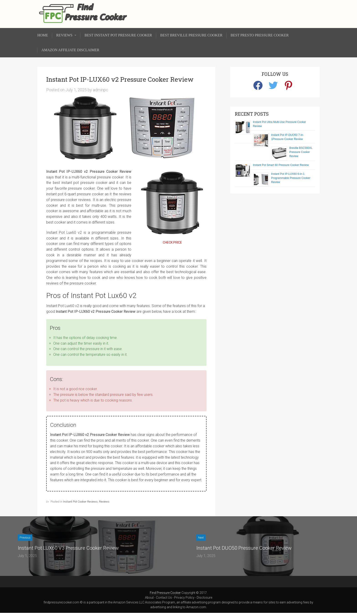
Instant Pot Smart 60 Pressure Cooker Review (281, 165)
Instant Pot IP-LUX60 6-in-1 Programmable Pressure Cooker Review (290, 178)
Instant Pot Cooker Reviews (80, 501)
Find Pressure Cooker (165, 593)
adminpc (100, 89)
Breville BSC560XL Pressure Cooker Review (301, 152)
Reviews (104, 501)
